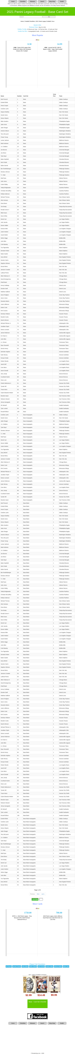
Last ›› (43, 894)
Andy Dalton (25, 966)
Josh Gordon (41, 966)
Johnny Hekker (58, 966)
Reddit (62, 1)
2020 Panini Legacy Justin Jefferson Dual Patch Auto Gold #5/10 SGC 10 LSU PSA (52, 917)
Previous (32, 894)
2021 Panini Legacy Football (43, 21)
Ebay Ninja (52, 1)
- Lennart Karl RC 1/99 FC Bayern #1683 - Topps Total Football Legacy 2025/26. (52, 49)
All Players (9, 966)
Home (12, 1)
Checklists (22, 1)
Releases (32, 1)
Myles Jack (66, 966)
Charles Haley (49, 966)
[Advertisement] (37, 1037)
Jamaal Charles (17, 966)
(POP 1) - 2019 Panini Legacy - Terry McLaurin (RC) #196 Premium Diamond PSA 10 (22, 917)
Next (38, 894)
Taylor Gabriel (33, 966)
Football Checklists (30, 21)
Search (42, 1)
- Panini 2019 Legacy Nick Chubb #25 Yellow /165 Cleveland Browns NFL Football (22, 49)
